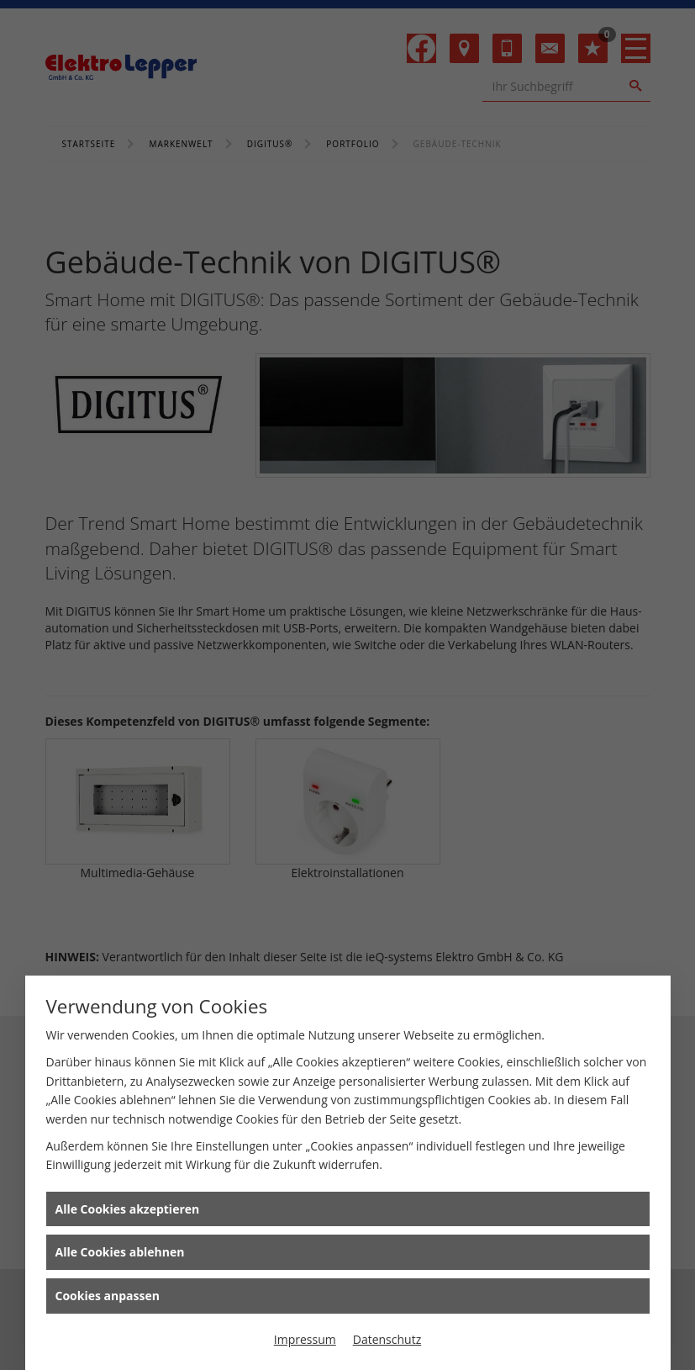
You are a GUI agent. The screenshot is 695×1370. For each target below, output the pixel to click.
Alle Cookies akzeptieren (127, 1209)
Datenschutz (387, 1339)
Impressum (305, 1339)
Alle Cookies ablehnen (120, 1252)
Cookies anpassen (107, 1296)
